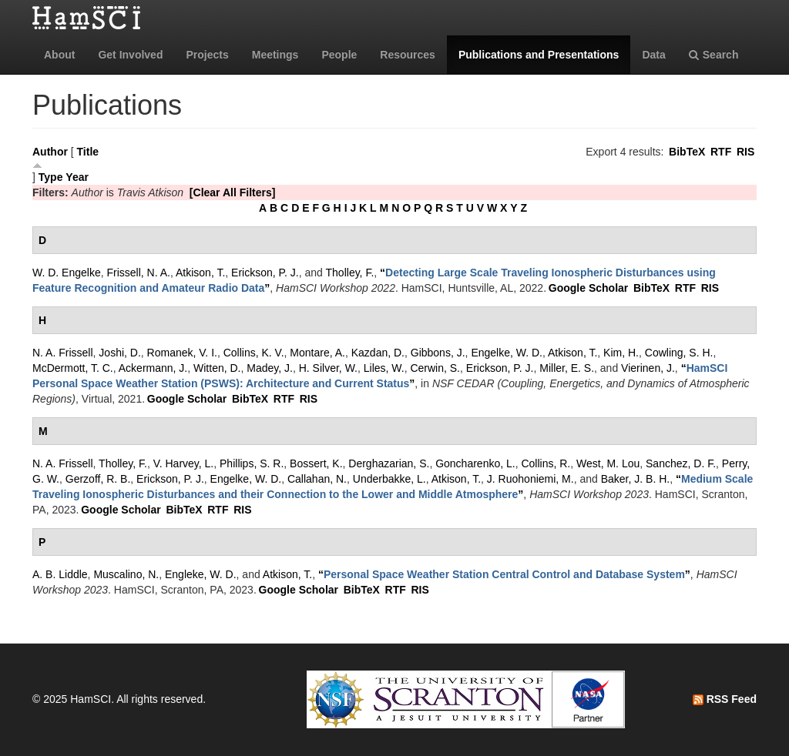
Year (77, 177)
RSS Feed (725, 699)
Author (50, 152)
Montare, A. (317, 352)
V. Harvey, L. (183, 463)
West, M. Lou (608, 463)
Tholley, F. (350, 272)
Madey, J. (270, 368)
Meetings (275, 55)
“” (504, 574)
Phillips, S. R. (252, 463)
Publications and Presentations (538, 55)
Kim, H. (621, 352)
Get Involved (130, 55)
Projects (207, 55)
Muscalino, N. (126, 574)
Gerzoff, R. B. (98, 479)
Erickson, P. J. (265, 272)
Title (88, 152)
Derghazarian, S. (388, 463)
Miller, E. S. (566, 368)
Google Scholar (588, 288)
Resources (407, 55)
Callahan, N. (317, 479)
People (339, 55)
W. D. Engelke (66, 272)
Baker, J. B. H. (635, 479)
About (59, 55)
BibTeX (687, 152)
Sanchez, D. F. (681, 463)
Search (714, 55)
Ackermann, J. (153, 368)
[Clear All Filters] (233, 192)
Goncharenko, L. (475, 463)
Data (653, 55)
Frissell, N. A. (138, 272)
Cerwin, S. (435, 368)
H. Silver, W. (328, 368)
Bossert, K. (316, 463)
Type (51, 177)
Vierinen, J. (648, 368)
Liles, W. (384, 368)
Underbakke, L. (389, 479)
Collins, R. (545, 463)
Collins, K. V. (253, 352)
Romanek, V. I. (182, 352)
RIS (745, 152)
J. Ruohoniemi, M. (530, 479)
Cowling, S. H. (679, 352)
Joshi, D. (119, 352)
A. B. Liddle (60, 574)
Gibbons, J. (438, 352)
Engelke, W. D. (506, 352)
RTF (720, 152)
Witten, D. (216, 368)
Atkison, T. (200, 272)
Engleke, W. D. (201, 574)
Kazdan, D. (378, 352)
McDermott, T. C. (72, 368)
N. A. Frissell (62, 352)
